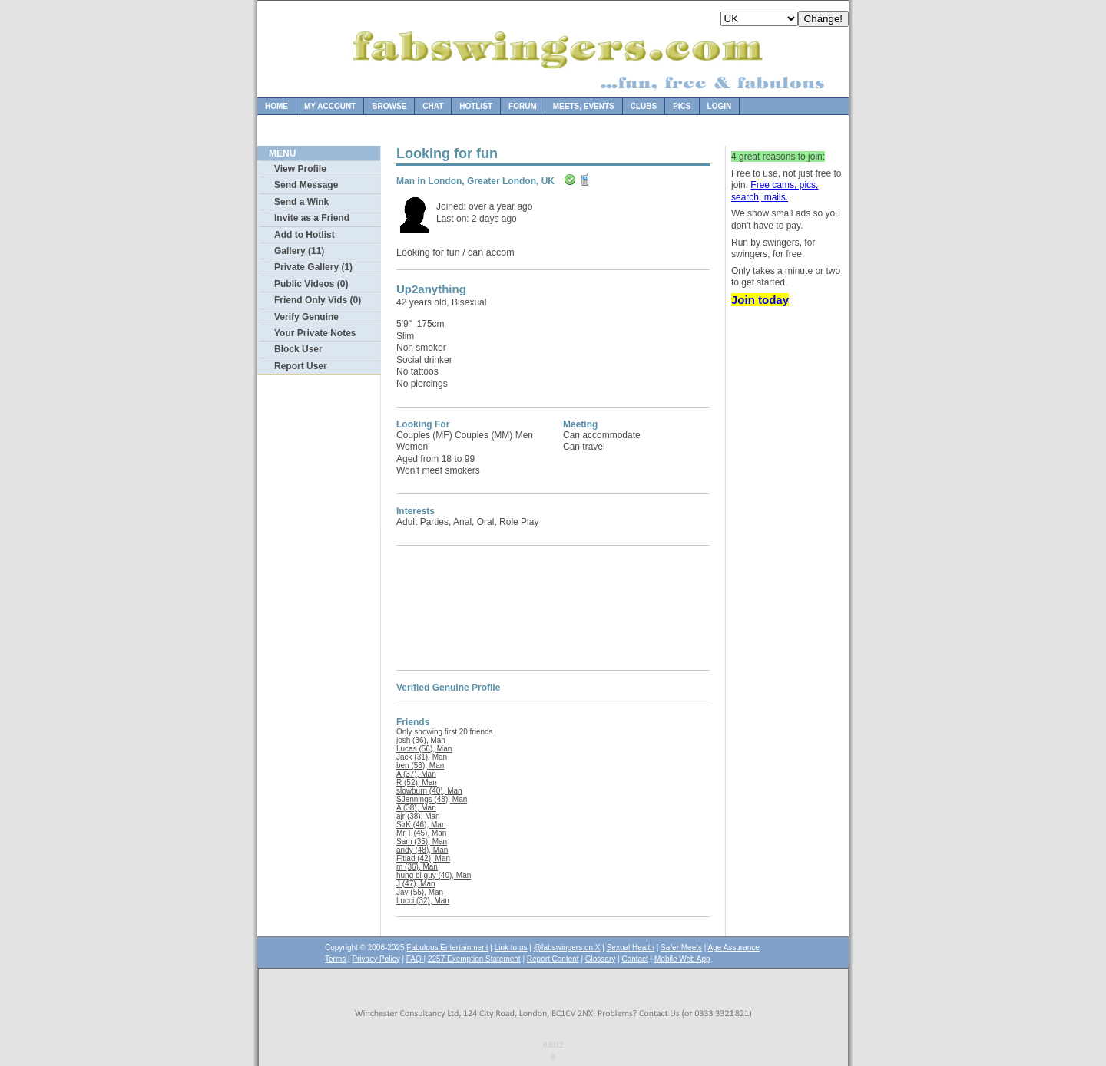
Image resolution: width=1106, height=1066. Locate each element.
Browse (389, 106)
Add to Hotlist (304, 234)
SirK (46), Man (420, 824)
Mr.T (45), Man (421, 833)
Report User (300, 366)
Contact (634, 959)
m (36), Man (417, 867)
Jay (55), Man (419, 892)
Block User (298, 349)
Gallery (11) (299, 251)
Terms (335, 959)
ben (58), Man (420, 765)
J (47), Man (415, 884)
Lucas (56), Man (424, 748)
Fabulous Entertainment (447, 947)
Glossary (600, 959)
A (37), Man (416, 774)
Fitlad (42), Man (423, 858)
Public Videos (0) (311, 284)
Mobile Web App (682, 959)
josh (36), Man (420, 740)
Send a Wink (301, 201)
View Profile (300, 168)
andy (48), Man (422, 850)
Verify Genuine (306, 317)
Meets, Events (583, 106)
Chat (432, 106)
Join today (760, 299)
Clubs (644, 106)
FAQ (415, 959)
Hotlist (475, 106)
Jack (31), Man (421, 757)
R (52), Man (416, 782)
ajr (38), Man (418, 816)
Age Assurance (734, 947)
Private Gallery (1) (313, 267)
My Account (330, 106)
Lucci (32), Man (422, 900)
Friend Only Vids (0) (317, 300)
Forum (522, 106)
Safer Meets (681, 947)
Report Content (553, 959)
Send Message (306, 185)
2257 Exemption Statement (474, 959)
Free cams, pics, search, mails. (774, 191)
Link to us (511, 947)
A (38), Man (416, 808)
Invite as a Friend (311, 218)
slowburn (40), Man (429, 791)
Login (719, 106)
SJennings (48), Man (431, 799)
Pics (681, 106)
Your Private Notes (315, 333)
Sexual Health (630, 947)
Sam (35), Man (421, 841)
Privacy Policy (375, 959)
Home (276, 106)
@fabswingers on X (567, 947)
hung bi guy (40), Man (433, 875)
